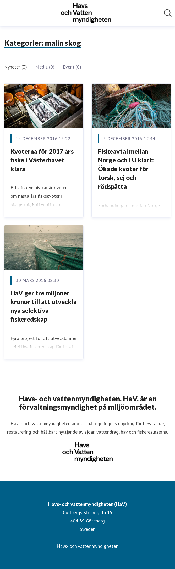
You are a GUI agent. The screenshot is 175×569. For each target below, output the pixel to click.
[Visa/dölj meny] (9, 13)
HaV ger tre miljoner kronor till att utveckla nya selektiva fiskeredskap (43, 306)
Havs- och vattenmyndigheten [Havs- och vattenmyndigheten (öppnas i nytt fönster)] (88, 546)
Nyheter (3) (15, 67)
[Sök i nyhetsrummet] (167, 13)
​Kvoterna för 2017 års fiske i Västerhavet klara (42, 160)
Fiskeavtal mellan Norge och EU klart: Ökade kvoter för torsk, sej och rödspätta (126, 168)
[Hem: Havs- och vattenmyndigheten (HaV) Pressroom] (86, 13)
